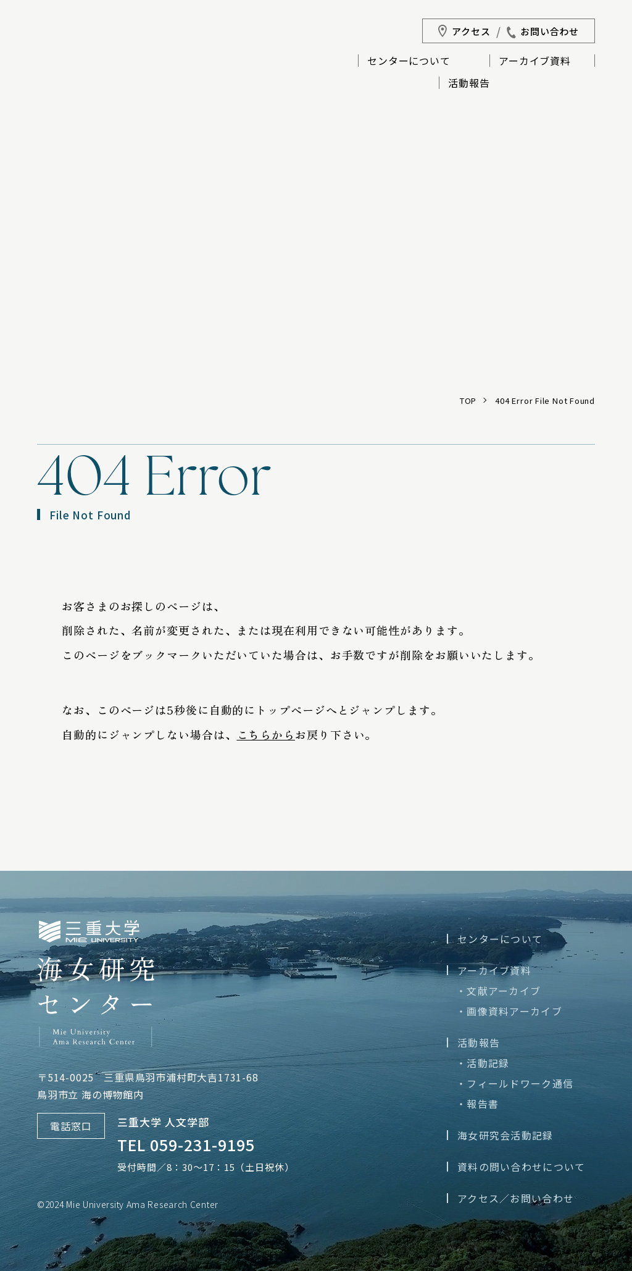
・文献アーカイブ (498, 991)
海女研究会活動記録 (505, 1135)
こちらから (266, 734)
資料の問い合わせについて (521, 1167)
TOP (468, 400)
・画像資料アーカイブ (509, 1011)
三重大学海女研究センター (84, 71)
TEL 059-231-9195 (186, 1144)
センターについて (408, 62)
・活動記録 (482, 1063)
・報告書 (477, 1104)
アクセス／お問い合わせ (515, 1198)
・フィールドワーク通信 (514, 1083)
